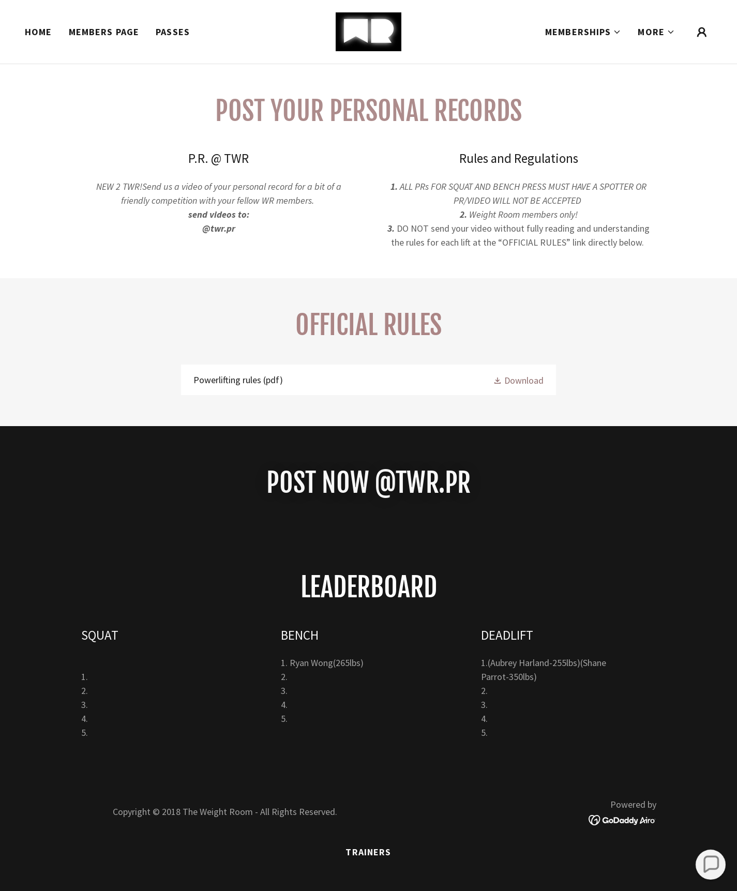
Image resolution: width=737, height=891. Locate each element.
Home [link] (38, 32)
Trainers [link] (368, 852)
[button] (583, 32)
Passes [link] (173, 32)
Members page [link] (104, 32)
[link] (368, 31)
